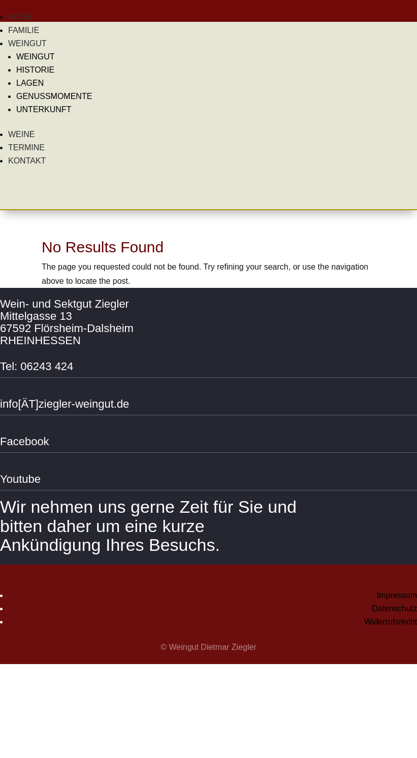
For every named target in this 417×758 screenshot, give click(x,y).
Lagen (30, 83)
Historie (35, 69)
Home (20, 17)
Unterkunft (43, 109)
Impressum (397, 595)
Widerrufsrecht (390, 621)
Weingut (27, 43)
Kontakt (27, 160)
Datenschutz (394, 608)
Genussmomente (54, 96)
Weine (21, 134)
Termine (26, 147)
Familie (23, 30)
